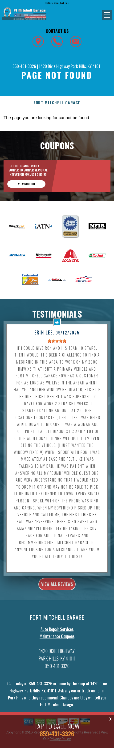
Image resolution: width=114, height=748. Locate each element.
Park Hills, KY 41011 (86, 66)
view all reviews (57, 587)
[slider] (57, 344)
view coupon (26, 184)
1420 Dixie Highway (54, 66)
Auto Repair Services (57, 632)
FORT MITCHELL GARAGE (57, 103)
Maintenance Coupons (57, 639)
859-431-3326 (24, 66)
